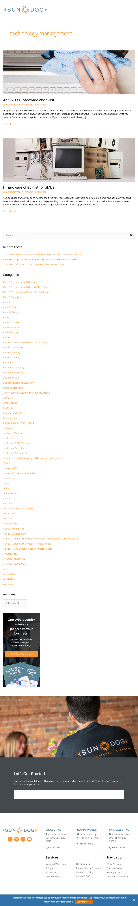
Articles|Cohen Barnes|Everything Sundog (25, 342)
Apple (6, 317)
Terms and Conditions (117, 876)
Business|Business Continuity (18, 382)
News (6, 483)
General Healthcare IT (14, 412)
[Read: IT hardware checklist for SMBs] (69, 159)
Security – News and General (18, 508)
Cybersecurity (10, 402)
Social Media (9, 513)
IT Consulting (51, 872)
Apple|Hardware (11, 327)
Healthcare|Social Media (15, 453)
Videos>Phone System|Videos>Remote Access (27, 548)
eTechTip (8, 407)
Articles (7, 337)
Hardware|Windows (13, 432)
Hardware (8, 427)
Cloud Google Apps (13, 387)
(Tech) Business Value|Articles (19, 281)
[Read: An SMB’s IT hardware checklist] (69, 72)
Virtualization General (14, 558)
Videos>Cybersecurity (14, 533)
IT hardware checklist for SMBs (28, 187)
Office (6, 488)
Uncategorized (11, 523)
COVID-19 (8, 397)
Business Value (11, 377)
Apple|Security (10, 332)
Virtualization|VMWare (14, 563)
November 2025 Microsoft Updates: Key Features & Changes (34, 264)
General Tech (10, 417)
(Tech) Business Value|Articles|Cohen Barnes (26, 287)
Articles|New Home (13, 347)
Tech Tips (8, 518)
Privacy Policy (113, 872)
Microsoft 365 (10, 468)
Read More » (9, 123)
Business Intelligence (14, 372)
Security (7, 503)
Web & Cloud (9, 578)
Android (7, 302)
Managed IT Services (55, 864)
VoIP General (9, 573)
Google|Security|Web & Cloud (18, 422)
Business (8, 362)
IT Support (50, 868)
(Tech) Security (11, 297)
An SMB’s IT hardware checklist (28, 99)
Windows (8, 583)
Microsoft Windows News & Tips (19, 473)
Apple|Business (11, 322)
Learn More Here (84, 901)
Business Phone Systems (88, 868)
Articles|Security (11, 352)
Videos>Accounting (13, 528)
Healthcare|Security (13, 448)
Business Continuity (13, 367)
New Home (8, 478)
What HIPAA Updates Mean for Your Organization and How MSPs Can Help (41, 259)
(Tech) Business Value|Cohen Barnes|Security (27, 292)
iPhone (6, 463)
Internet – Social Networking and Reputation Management (33, 458)
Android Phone (11, 307)
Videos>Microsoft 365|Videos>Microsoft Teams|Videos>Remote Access (40, 538)
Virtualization (10, 553)
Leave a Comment (12, 104)
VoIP (5, 568)
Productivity (9, 498)
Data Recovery (52, 876)
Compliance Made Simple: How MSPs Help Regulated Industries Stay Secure (42, 254)
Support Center (114, 868)
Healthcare (9, 438)
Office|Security (11, 493)
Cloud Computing (84, 872)
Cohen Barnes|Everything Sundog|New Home (26, 392)
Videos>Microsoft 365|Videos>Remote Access (27, 543)
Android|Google (11, 312)
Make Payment (114, 864)
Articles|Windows (12, 357)
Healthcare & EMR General (16, 443)
